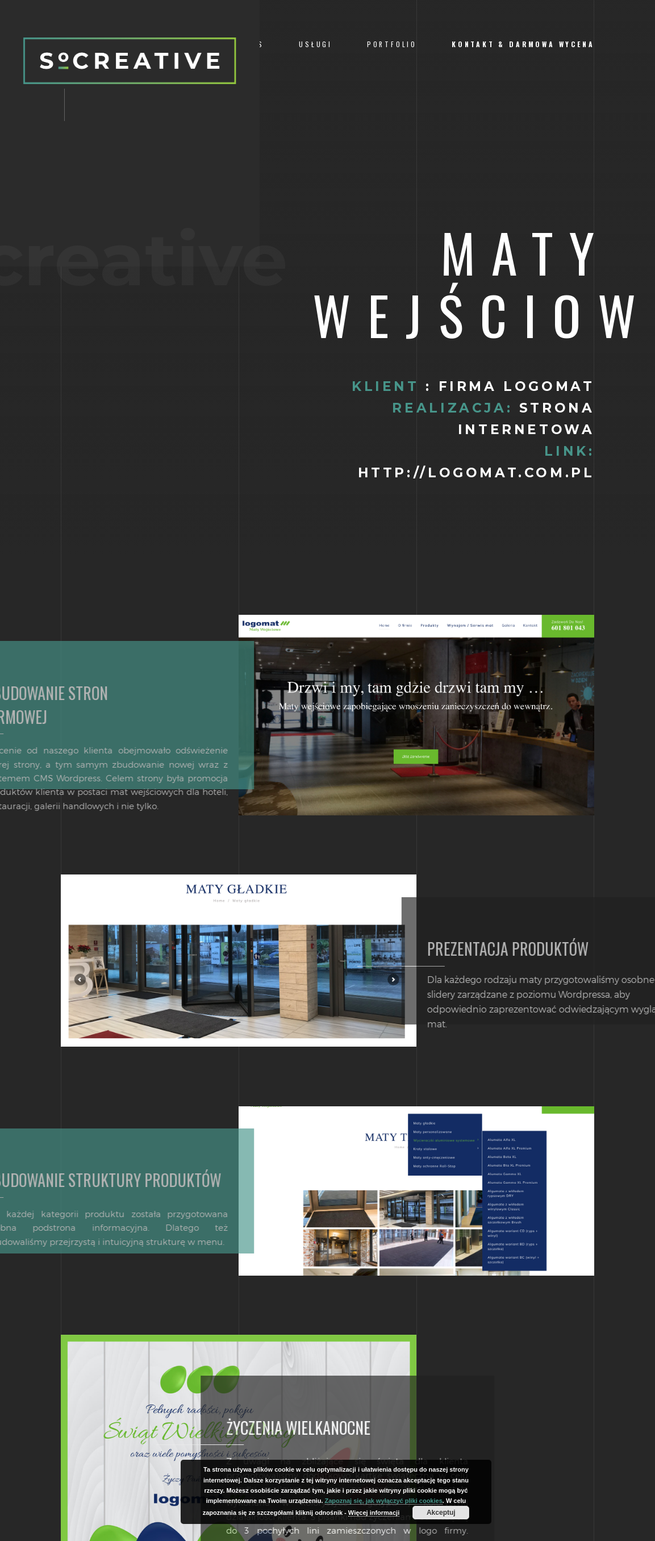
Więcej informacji (373, 1512)
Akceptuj (441, 1513)
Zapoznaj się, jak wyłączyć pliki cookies (384, 1500)
